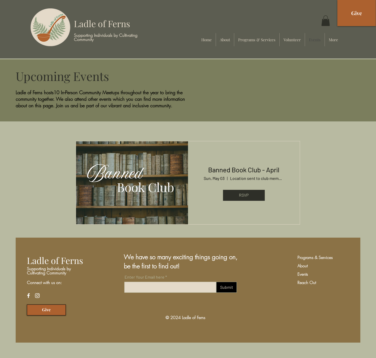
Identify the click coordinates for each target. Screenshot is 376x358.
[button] (325, 20)
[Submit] (226, 287)
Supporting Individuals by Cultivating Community (105, 37)
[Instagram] (37, 295)
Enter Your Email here (144, 277)
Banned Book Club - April (243, 170)
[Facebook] (28, 295)
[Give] (356, 13)
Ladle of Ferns (102, 23)
